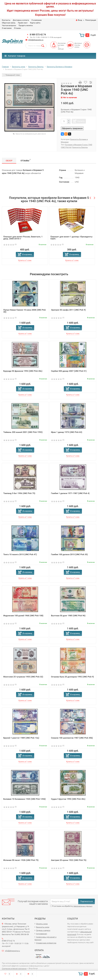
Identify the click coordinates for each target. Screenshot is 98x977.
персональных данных (82, 906)
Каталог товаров (15, 56)
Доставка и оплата (21, 20)
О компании (37, 20)
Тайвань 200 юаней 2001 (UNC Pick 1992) (23, 432)
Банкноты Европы (80, 147)
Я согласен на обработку (71, 906)
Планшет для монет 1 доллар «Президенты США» (71, 237)
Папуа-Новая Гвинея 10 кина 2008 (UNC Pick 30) (24, 311)
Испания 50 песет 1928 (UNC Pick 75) (21, 860)
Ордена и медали (43, 930)
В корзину (27, 254)
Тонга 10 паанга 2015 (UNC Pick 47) (20, 554)
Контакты (6, 20)
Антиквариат (41, 934)
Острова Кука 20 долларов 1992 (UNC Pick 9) (72, 676)
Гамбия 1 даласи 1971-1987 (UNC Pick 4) (70, 493)
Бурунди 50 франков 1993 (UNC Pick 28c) (22, 371)
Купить (81, 121)
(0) (10, 244)
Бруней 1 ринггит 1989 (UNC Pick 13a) (21, 738)
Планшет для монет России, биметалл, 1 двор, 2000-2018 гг (22, 237)
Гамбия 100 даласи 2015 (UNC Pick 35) (69, 554)
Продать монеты (26, 25)
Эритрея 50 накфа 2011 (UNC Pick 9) (68, 310)
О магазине (6, 28)
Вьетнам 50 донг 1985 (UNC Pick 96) (68, 615)
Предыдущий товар (12, 75)
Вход (79, 20)
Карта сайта (35, 23)
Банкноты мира (42, 927)
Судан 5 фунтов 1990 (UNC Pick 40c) (68, 799)
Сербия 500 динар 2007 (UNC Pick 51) (69, 371)
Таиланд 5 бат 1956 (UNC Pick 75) (19, 493)
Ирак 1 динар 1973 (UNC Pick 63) (66, 432)
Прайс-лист (23, 23)
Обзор (9, 160)
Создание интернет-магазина (14, 968)
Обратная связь (8, 23)
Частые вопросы (9, 25)
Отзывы (17, 28)
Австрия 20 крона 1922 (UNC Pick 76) (68, 860)
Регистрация (90, 20)
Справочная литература (46, 943)
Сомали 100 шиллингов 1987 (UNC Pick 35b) (72, 738)
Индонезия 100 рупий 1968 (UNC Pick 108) (23, 615)
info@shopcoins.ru (35, 40)
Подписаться (86, 901)
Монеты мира (42, 924)
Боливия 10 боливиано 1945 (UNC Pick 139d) (24, 799)
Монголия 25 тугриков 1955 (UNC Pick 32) (23, 676)
